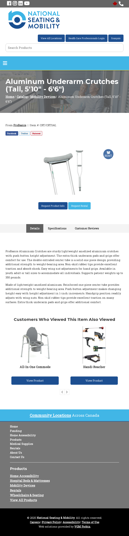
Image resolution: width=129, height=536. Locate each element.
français (116, 38)
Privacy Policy (51, 522)
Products (15, 439)
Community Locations (50, 415)
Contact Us (17, 457)
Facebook (11, 133)
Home (10, 97)
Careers (35, 522)
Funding (16, 431)
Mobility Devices (42, 97)
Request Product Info (53, 205)
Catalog (22, 97)
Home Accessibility (23, 435)
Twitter (24, 133)
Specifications (57, 228)
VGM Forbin (82, 526)
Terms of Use (90, 522)
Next (67, 392)
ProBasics (19, 125)
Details (34, 228)
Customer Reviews (87, 228)
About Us (16, 452)
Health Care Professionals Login (86, 38)
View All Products (23, 500)
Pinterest (36, 133)
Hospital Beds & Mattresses (30, 481)
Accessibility (71, 522)
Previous (62, 392)
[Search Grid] (64, 47)
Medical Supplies (21, 444)
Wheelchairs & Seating (27, 495)
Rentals (15, 448)
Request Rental (79, 205)
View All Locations (51, 38)
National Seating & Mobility (56, 518)
